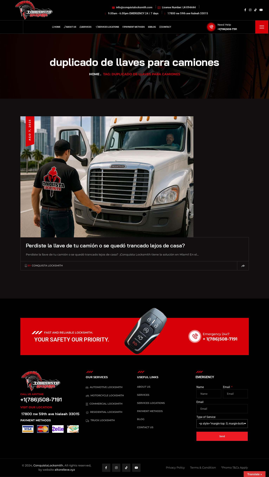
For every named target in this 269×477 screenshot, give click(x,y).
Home (94, 74)
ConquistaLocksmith (48, 465)
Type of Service (205, 417)
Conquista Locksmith (45, 265)
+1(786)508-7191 (227, 29)
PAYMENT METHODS (35, 420)
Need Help (224, 24)
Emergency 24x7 (216, 334)
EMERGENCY (205, 377)
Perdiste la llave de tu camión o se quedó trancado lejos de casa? (111, 245)
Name (200, 387)
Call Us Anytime (32, 394)
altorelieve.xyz (65, 470)
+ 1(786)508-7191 (220, 338)
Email (227, 387)
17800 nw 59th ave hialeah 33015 (50, 414)
